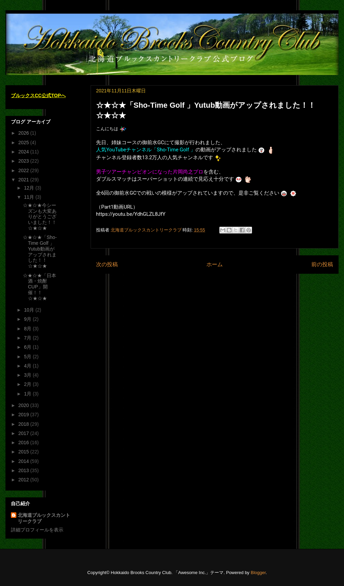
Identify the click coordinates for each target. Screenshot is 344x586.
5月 (28, 356)
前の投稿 (322, 264)
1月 (28, 393)
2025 (24, 142)
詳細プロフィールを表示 (37, 529)
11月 (29, 197)
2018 (24, 424)
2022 (24, 170)
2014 (24, 461)
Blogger (258, 572)
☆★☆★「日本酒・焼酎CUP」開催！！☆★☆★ (39, 287)
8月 (28, 328)
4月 (28, 366)
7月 (28, 338)
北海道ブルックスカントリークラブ (44, 518)
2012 (24, 479)
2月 (28, 384)
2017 (24, 433)
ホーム (214, 264)
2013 (24, 470)
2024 (24, 151)
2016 (24, 442)
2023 (24, 161)
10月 (29, 310)
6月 (28, 347)
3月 (28, 375)
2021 (24, 179)
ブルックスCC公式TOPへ (38, 95)
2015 (24, 451)
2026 (24, 133)
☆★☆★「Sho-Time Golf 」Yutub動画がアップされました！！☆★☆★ (40, 252)
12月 (29, 188)
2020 (24, 405)
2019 (24, 414)
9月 (28, 319)
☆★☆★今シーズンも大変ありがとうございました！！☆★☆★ (40, 216)
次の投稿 (107, 264)
